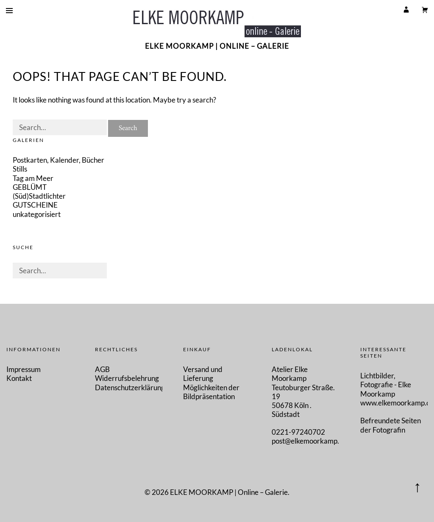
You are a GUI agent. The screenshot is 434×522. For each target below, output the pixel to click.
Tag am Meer (33, 178)
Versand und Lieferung (203, 374)
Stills (20, 168)
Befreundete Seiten (390, 420)
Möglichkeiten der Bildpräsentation (211, 392)
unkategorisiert (37, 214)
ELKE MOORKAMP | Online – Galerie (217, 46)
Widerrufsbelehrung (127, 378)
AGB (102, 369)
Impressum (23, 369)
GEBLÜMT (30, 187)
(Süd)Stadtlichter (39, 196)
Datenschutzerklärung (130, 387)
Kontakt (19, 378)
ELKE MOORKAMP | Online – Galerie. (229, 492)
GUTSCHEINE (35, 204)
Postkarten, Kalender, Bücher (58, 159)
